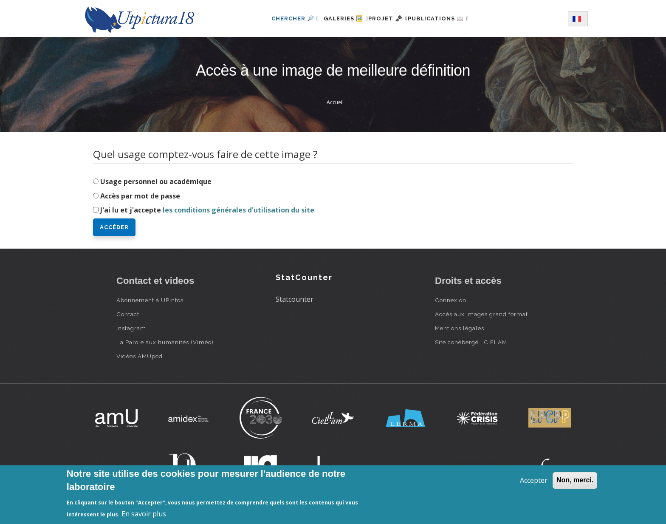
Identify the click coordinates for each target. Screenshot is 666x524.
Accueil (335, 102)
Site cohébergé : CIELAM (471, 342)
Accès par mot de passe (140, 196)
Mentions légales (459, 328)
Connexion (450, 300)
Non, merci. (574, 480)
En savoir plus (143, 513)
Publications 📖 (448, 18)
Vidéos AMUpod (139, 356)
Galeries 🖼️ (335, 18)
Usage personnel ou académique (156, 181)
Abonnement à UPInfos (149, 300)
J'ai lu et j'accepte (207, 210)
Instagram (131, 328)
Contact (127, 314)
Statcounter (294, 299)
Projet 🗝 (388, 18)
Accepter (533, 480)
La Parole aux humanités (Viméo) (165, 342)
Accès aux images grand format (481, 314)
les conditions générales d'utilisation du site (238, 210)
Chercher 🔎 (279, 18)
